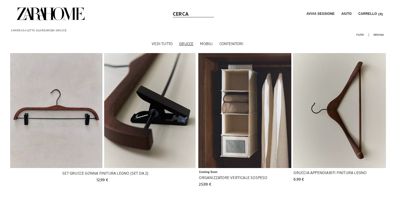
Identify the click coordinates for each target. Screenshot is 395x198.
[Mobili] (206, 43)
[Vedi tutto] (162, 43)
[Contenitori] (231, 43)
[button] (320, 14)
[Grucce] (186, 43)
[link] (51, 13)
